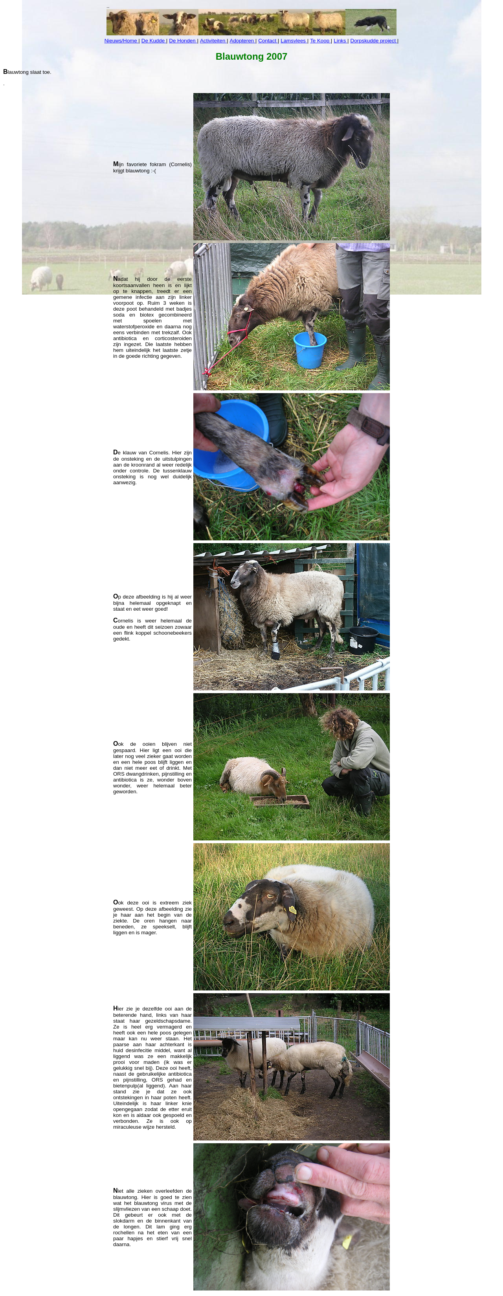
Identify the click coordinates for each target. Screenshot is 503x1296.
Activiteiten (213, 41)
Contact (268, 41)
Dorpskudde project (374, 41)
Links (340, 41)
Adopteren (242, 41)
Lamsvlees (294, 41)
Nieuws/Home (122, 41)
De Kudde (153, 41)
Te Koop (320, 41)
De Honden (183, 41)
